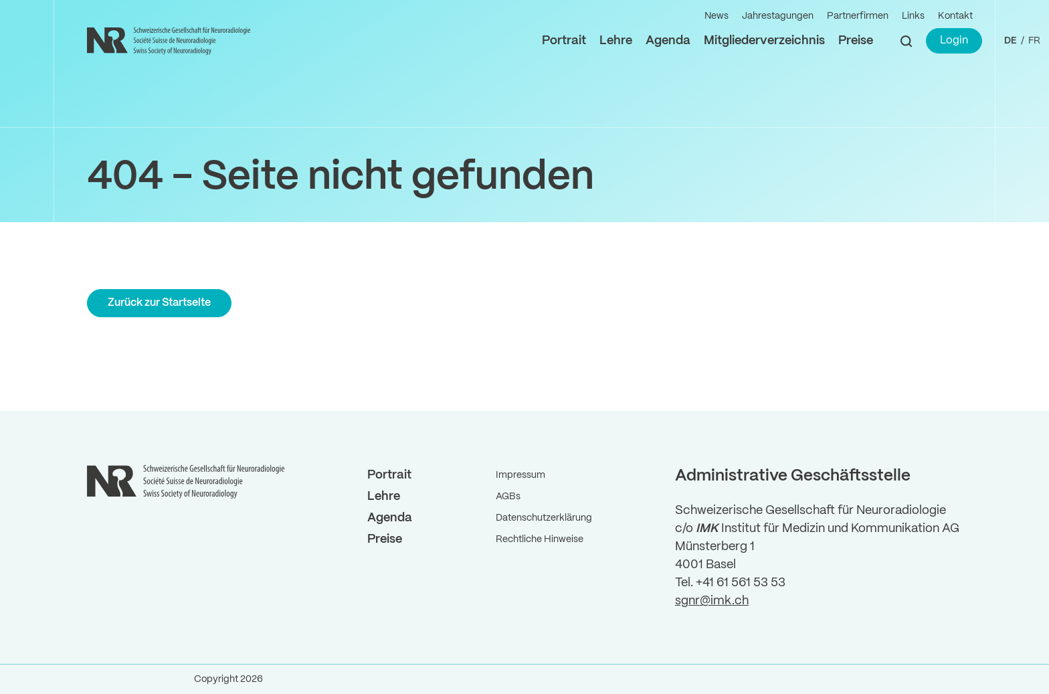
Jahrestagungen (778, 16)
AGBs (508, 496)
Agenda (668, 41)
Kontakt (955, 16)
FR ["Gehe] (1034, 41)
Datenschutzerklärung (544, 518)
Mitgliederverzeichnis (764, 41)
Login (954, 40)
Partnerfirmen (857, 16)
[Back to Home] (170, 41)
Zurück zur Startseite (159, 303)
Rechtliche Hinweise (539, 539)
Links (913, 16)
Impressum (520, 475)
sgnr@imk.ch (712, 601)
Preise (855, 41)
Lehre (615, 41)
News (716, 16)
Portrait (564, 41)
